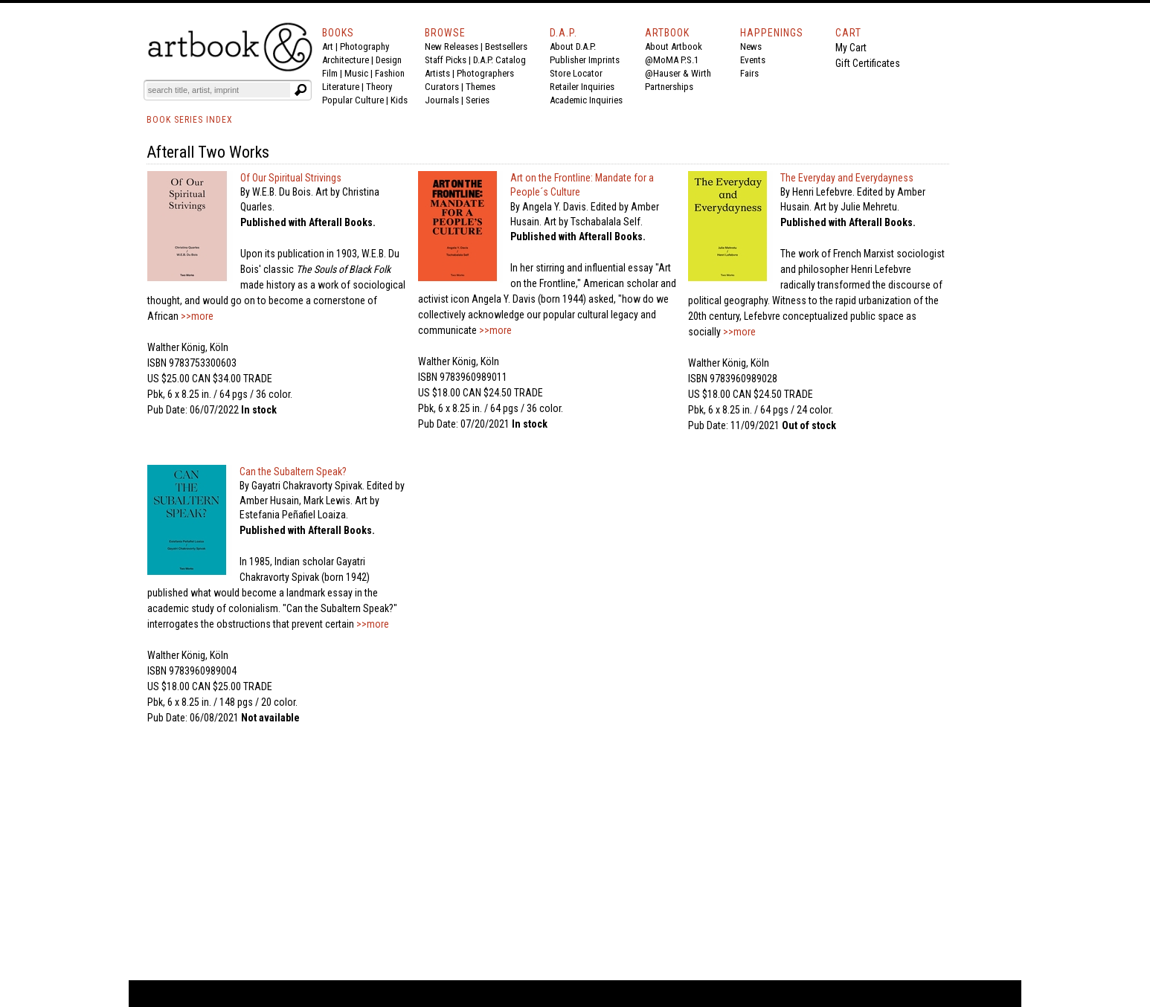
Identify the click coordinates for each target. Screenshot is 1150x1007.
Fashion (390, 73)
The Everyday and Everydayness (846, 178)
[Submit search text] (300, 90)
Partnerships (669, 86)
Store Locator (576, 73)
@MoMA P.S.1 (671, 59)
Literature (340, 86)
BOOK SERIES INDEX (190, 120)
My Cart (851, 48)
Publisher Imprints (585, 59)
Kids (399, 100)
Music (356, 73)
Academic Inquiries (586, 100)
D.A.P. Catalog (499, 59)
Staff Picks (445, 59)
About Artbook (673, 46)
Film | (333, 73)
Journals (442, 100)
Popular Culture (353, 100)
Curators (442, 86)
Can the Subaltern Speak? (293, 471)
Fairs (749, 73)
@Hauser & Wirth (678, 73)
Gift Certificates (867, 63)
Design (389, 59)
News (751, 46)
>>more (196, 316)
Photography (364, 46)
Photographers (485, 73)
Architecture (345, 59)
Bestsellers (506, 46)
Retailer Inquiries (582, 86)
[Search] (219, 90)
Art (327, 46)
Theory (379, 86)
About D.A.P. (573, 46)
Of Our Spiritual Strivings (290, 178)
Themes (480, 86)
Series (477, 100)
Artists (437, 73)
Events (752, 59)
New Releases (451, 46)
